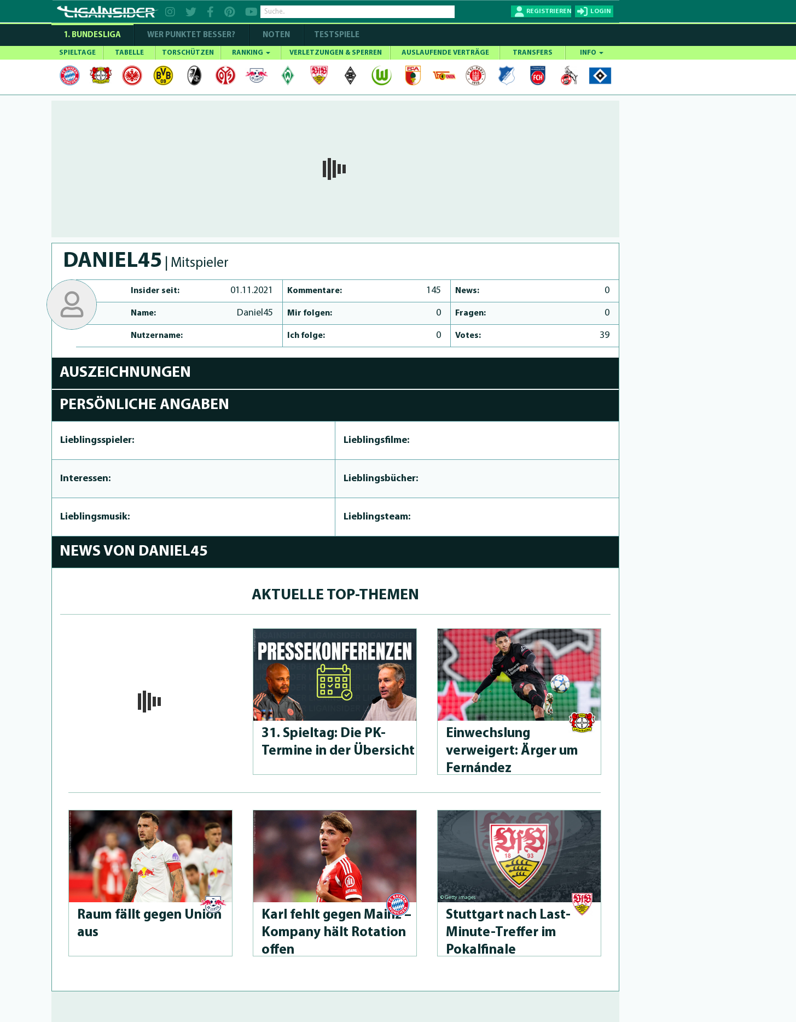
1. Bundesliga (92, 35)
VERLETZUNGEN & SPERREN (335, 52)
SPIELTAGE (77, 52)
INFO (591, 52)
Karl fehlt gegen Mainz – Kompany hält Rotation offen (336, 932)
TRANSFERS (533, 52)
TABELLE (129, 52)
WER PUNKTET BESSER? (191, 35)
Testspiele (336, 35)
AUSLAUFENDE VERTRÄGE (445, 52)
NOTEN (276, 35)
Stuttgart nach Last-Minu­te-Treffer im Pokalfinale (508, 932)
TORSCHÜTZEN (188, 52)
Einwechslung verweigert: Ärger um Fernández (512, 751)
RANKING (251, 52)
